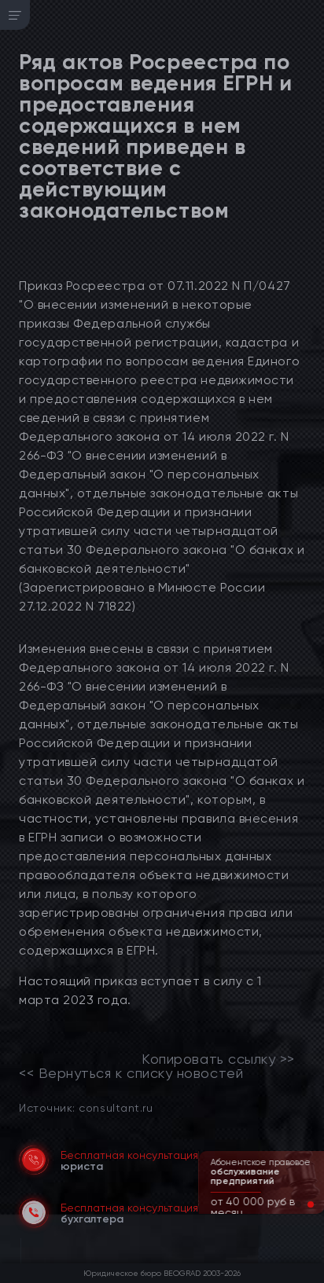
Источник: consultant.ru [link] (86, 1107)
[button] (298, 1204)
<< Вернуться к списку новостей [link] (131, 1073)
